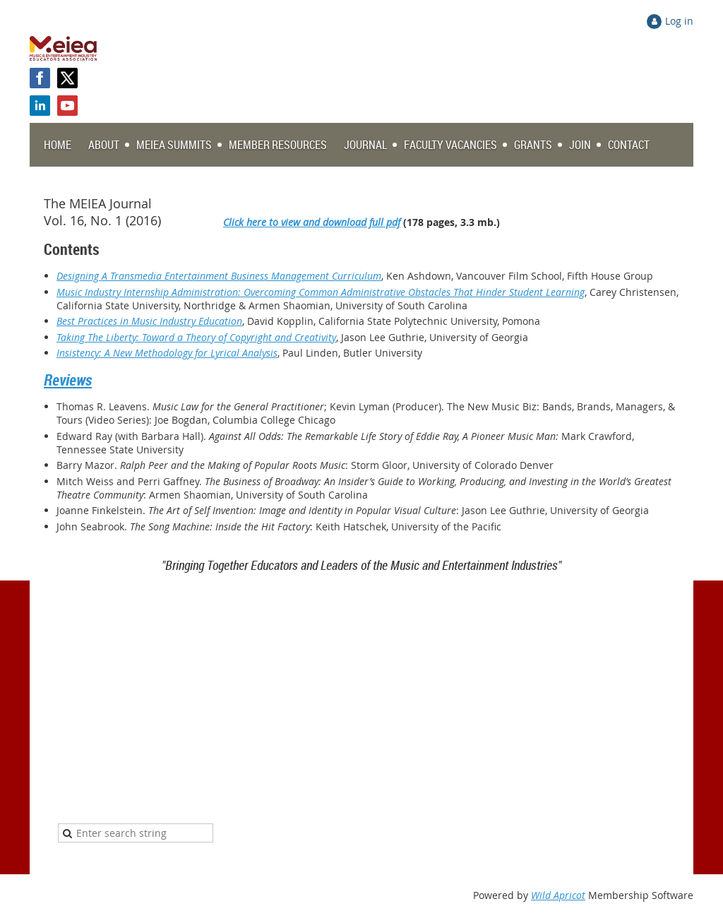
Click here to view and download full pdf (311, 222)
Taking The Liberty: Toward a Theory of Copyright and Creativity (196, 337)
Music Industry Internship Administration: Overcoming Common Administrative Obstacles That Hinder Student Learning (320, 292)
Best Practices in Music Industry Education (149, 321)
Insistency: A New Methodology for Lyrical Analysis (166, 352)
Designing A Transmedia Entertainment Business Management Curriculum (218, 275)
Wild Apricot (558, 895)
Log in (679, 21)
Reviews (68, 379)
